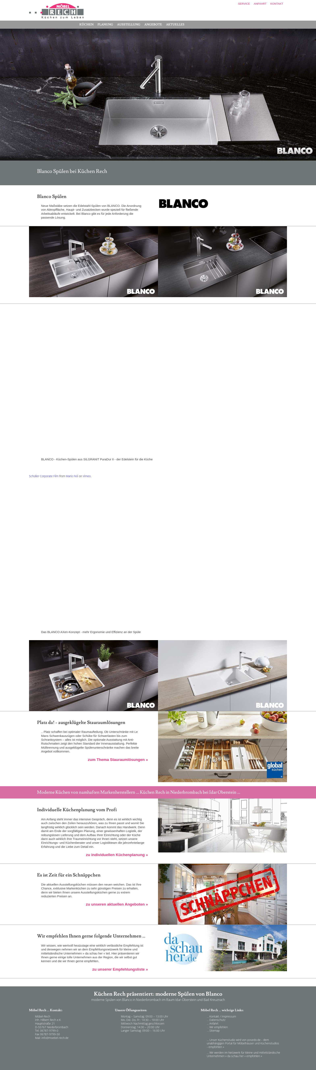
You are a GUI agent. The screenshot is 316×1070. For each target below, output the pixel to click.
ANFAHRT (260, 3)
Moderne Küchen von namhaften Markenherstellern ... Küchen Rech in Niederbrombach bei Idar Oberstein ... (138, 792)
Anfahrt (213, 1023)
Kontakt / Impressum (222, 1016)
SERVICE (244, 3)
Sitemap (214, 1030)
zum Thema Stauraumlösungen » (118, 760)
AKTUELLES (175, 24)
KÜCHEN (86, 24)
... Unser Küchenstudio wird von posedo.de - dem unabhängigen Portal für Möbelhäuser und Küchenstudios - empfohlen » (243, 1043)
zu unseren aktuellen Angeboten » (117, 904)
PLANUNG (105, 24)
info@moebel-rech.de (55, 1038)
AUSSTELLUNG (128, 24)
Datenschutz (217, 1020)
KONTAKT (276, 3)
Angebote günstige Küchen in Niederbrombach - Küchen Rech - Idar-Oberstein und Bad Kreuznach (83, 910)
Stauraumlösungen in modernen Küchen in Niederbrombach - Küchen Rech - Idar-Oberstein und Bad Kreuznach (89, 765)
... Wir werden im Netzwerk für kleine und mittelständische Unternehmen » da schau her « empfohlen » (243, 1054)
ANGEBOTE (153, 24)
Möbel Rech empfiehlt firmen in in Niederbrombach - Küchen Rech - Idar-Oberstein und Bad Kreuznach (85, 975)
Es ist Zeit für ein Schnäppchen (68, 875)
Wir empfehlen (218, 1027)
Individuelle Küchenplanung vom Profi (77, 810)
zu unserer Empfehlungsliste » (120, 969)
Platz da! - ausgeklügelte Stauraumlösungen (81, 723)
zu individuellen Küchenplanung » (117, 855)
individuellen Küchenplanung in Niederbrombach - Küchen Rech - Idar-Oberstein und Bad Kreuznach (84, 860)
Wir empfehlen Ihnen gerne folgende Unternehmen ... (91, 936)
